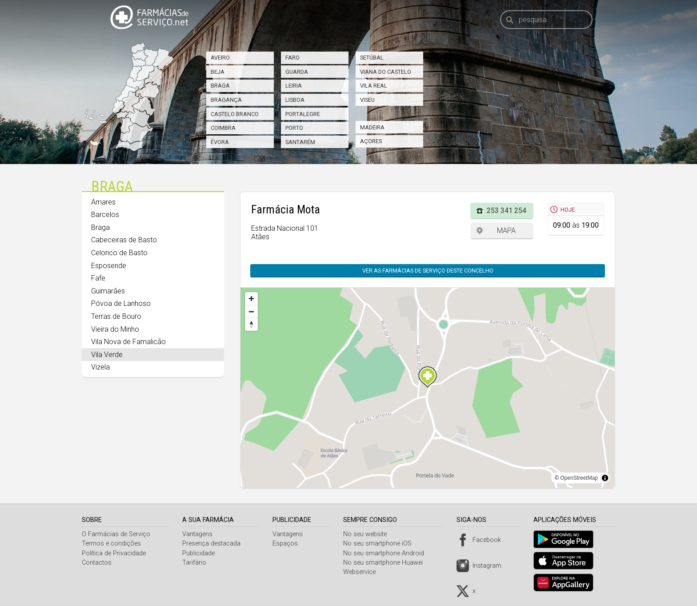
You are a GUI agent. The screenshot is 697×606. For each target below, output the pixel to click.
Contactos (97, 562)
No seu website (368, 534)
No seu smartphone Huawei (386, 562)
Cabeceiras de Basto (124, 240)
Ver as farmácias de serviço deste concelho (427, 270)
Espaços (287, 543)
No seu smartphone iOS (381, 543)
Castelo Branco (235, 114)
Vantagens (199, 534)
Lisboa (294, 99)
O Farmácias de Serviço (116, 534)
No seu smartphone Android (387, 553)
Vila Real (373, 85)
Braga (220, 85)
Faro (292, 57)
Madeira (372, 127)
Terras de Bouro (116, 316)
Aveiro (220, 57)
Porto (294, 127)
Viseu (367, 99)
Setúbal (372, 57)
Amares (103, 202)
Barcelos (105, 214)
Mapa (506, 230)
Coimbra (223, 127)
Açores (371, 141)
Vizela (100, 367)
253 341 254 (506, 210)
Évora (220, 142)
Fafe (98, 278)
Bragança (226, 99)
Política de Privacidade (114, 553)
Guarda (296, 71)
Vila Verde (107, 354)
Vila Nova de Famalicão (128, 341)
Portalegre (302, 114)
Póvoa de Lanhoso (121, 303)
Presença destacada (213, 543)
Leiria (293, 85)
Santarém (300, 142)
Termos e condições (111, 543)
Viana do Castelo (385, 71)
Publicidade (200, 553)
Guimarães (108, 291)
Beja (217, 71)
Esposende (108, 265)
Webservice (363, 572)
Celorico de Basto (119, 253)
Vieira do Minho (115, 329)
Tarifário (196, 562)
